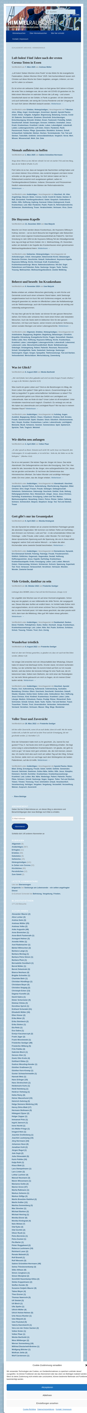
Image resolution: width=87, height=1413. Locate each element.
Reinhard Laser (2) (20, 1251)
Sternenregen (25, 884)
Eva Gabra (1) (18, 1030)
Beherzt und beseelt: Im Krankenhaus (36, 282)
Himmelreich (40, 494)
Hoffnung (26, 202)
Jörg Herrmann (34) (20, 1141)
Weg (47, 707)
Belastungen (64, 257)
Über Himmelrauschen (38, 33)
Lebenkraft (67, 125)
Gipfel (33, 420)
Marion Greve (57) (20, 1187)
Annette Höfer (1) (19, 942)
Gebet (46, 200)
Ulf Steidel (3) (18, 1300)
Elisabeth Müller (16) (21, 1012)
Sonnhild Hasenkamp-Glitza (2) (25, 1279)
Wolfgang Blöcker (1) (21, 1349)
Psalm (44, 205)
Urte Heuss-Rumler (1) (21, 1316)
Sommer (38, 425)
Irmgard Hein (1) (19, 1132)
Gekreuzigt (37, 491)
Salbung (67, 499)
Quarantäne (41, 130)
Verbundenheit (18, 355)
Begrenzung (46, 115)
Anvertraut (45, 112)
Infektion (51, 123)
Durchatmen (28, 117)
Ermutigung (28, 769)
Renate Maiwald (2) (20, 1254)
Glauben (69, 337)
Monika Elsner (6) (19, 1218)
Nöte (44, 628)
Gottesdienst (64, 200)
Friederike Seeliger (50, 586)
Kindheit (33, 697)
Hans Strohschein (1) (21, 1083)
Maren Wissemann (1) (21, 1181)
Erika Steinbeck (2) (20, 1021)
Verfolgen (29, 784)
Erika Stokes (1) (19, 1024)
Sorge (50, 502)
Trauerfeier (16, 704)
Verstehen (24, 707)
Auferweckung (51, 689)
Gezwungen (34, 123)
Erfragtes (16, 850)
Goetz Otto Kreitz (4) (21, 1058)
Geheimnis (16, 491)
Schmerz (59, 130)
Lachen (46, 422)
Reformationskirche (64, 205)
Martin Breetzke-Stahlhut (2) (24, 1199)
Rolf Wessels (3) (19, 1260)
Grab (61, 491)
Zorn (41, 630)
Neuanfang (32, 499)
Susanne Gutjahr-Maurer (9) (24, 1288)
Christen (15, 489)
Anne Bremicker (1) (20, 932)
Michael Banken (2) (20, 1211)
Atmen (20, 115)
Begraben (64, 486)
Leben (47, 125)
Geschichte (32, 259)
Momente (15, 425)
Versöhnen (46, 567)
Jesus (68, 123)
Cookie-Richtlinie (29, 1409)
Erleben (38, 120)
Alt (64, 194)
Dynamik (69, 551)
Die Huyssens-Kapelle (26, 219)
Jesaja (59, 625)
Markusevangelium (19, 499)
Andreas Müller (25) (20, 923)
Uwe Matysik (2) (19, 1319)
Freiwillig (61, 120)
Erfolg (19, 769)
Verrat (65, 136)
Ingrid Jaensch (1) (20, 1123)
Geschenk (47, 491)
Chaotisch (48, 417)
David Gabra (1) (19, 997)
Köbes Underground (55, 202)
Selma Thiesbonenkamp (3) (24, 1267)
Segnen (51, 779)
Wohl (33, 138)
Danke (59, 197)
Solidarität (27, 133)
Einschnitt (47, 117)
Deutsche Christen (19, 259)
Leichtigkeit (67, 422)
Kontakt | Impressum (64, 1409)
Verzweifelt (56, 784)
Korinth (24, 774)
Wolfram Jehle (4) (19, 1352)
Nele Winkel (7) (18, 1224)
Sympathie (40, 353)
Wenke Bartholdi (48, 372)
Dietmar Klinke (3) (20, 1003)
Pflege (32, 130)
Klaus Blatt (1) (18, 1165)
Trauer (36, 207)
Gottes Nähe (42, 771)
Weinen (15, 787)
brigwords (16, 888)
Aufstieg (57, 414)
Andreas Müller (45, 67)
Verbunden (51, 704)
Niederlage (45, 777)
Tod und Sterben (68, 353)
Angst (25, 112)
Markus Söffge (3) (19, 1196)
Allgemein (31, 332)
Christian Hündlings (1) (22, 981)
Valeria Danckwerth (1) (22, 1325)
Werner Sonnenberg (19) (22, 1343)
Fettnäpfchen (30, 625)
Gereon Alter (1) (19, 1055)
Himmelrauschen (18, 33)
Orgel (65, 265)
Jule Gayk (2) (17, 1153)
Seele (33, 350)
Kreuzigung (37, 497)
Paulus (26, 130)
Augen (64, 414)
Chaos (40, 417)
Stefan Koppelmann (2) (22, 1282)
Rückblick (51, 130)
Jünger (49, 494)
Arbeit (14, 115)
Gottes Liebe (17, 340)
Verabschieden (46, 207)
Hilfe (20, 202)
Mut (33, 777)
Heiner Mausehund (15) (22, 1098)
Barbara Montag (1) (20, 954)
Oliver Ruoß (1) (18, 1233)
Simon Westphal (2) (20, 1276)
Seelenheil (41, 350)
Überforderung (53, 486)
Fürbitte (20, 625)
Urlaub (52, 782)
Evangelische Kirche (39, 337)
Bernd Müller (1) (19, 966)
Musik (50, 345)
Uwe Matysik (49, 224)
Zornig (46, 630)
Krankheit (34, 125)
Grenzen (43, 123)
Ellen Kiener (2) (18, 1015)
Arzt (20, 689)
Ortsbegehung (27, 348)
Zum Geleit (16, 874)
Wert (71, 136)
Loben (38, 628)
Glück (47, 420)
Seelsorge (44, 267)
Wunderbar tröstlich (25, 642)
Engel (27, 489)
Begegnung (28, 335)
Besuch (25, 197)
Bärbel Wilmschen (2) (21, 948)
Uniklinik (32, 136)
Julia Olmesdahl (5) (20, 1156)
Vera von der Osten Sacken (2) (25, 1328)
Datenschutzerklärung (45, 1409)
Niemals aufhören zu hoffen (29, 150)
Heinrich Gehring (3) (21, 1101)
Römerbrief (61, 699)
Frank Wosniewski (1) (21, 1040)
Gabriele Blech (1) (20, 1052)
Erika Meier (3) (18, 1018)
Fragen (52, 337)
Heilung (67, 491)
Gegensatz (33, 556)
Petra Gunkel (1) (19, 1239)
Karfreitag (16, 497)
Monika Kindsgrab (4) (21, 1221)
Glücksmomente (66, 420)
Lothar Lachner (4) (20, 1175)
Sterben (43, 133)
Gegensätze (43, 556)
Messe (34, 265)
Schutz (14, 630)
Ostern (47, 128)
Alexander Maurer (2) (21, 914)
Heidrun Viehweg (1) (21, 1092)
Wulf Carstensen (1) (20, 1355)
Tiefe (22, 427)
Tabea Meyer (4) (19, 1291)
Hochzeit (52, 625)
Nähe (38, 777)
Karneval (42, 202)
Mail (29, 205)
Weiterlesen (57, 104)
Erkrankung (25, 337)
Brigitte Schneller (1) (21, 975)
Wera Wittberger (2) (20, 1340)
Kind (27, 697)
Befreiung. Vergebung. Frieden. (47, 894)
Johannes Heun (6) (20, 1144)
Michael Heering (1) (20, 1214)
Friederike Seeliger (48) (22, 1043)
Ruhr (69, 699)
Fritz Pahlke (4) (18, 1049)
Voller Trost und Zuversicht (29, 719)
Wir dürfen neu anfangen (28, 439)
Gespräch (54, 200)
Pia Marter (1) (18, 1242)
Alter (68, 194)
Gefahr (69, 120)
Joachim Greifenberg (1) (22, 1135)
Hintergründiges (41, 110)
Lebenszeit (16, 345)
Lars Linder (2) (18, 1172)
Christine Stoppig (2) (21, 988)
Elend (14, 625)
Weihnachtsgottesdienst (41, 270)
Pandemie (55, 128)
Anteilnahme (17, 335)
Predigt (46, 699)
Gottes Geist (31, 694)
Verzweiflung (67, 784)
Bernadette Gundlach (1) (22, 963)
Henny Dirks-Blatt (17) (21, 1107)
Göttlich (15, 556)
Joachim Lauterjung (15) (22, 1138)
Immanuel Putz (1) (20, 1119)
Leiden (14, 128)
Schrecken (16, 702)
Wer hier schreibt (57, 33)
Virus (64, 207)
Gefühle (56, 769)
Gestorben (59, 691)
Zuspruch (23, 787)
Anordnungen (34, 112)
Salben (60, 499)
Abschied (58, 194)
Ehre (22, 489)
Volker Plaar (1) (18, 1334)
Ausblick (15, 417)
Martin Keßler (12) (20, 1202)
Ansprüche (16, 486)
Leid (54, 562)
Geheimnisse (26, 491)
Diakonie (18, 117)
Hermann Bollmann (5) (22, 1110)
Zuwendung (55, 355)
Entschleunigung (19, 120)
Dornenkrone (59, 551)
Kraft (45, 262)
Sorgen (53, 267)
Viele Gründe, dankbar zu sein (31, 581)
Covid (44, 197)
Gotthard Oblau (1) (20, 1061)
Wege (52, 707)
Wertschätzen (30, 355)
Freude (14, 420)
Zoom (69, 207)
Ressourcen (63, 348)
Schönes (60, 628)
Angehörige (16, 197)
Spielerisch (65, 425)
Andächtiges (32, 194)
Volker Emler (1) (19, 1331)
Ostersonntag (24, 564)
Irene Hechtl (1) (18, 1126)
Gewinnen (32, 771)
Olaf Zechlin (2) (18, 1230)
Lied (25, 205)
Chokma (56, 417)
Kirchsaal (38, 262)
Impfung (34, 202)
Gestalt (52, 556)
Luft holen (39, 128)
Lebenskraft (59, 342)
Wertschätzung (43, 355)
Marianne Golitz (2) (20, 1184)
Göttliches (23, 556)
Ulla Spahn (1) (18, 1306)
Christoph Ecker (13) (21, 991)
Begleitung (46, 335)
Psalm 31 (51, 205)
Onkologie (16, 348)
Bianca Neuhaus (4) (20, 972)
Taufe (59, 267)
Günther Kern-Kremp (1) (22, 1070)
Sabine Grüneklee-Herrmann (50, 155)
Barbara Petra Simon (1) (22, 957)
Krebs (32, 562)
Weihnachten (24, 270)
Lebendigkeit (56, 125)
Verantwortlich (62, 782)
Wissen (15, 138)
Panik (62, 128)
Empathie (15, 337)
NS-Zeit (59, 265)
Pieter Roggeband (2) (21, 1245)
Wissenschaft (24, 138)
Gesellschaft (17, 123)
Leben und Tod (49, 497)
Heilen (45, 625)
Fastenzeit (52, 120)
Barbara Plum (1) (19, 960)
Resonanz (53, 348)
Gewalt (26, 123)
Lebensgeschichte (46, 342)
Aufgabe (27, 115)
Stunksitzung (27, 207)
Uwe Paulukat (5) (19, 1322)
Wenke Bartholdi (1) (20, 1337)
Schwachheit (17, 133)
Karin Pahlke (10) (19, 1159)
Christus (25, 691)
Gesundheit (60, 337)
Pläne (14, 779)
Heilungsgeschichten (20, 494)
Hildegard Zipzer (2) (20, 1113)
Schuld (14, 350)
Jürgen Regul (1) (19, 1150)
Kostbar (26, 422)
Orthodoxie (31, 699)
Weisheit (36, 427)
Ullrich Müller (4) (19, 1309)
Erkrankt (30, 120)
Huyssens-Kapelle (64, 259)
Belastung (56, 115)
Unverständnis (40, 704)
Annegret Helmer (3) (21, 938)
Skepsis (34, 502)
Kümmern (16, 774)
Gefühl (49, 769)
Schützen (69, 628)
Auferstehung (40, 486)
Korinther (32, 774)
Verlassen (25, 567)
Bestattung (16, 691)
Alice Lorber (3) (18, 917)
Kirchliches (17, 868)
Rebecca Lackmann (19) (22, 1248)
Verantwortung (18, 784)
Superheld (70, 564)
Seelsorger (60, 350)
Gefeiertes (31, 254)
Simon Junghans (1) (21, 1273)
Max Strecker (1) (19, 1208)
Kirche (30, 262)
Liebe (24, 345)
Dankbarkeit (59, 622)
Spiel (58, 425)
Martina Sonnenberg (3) (22, 1205)
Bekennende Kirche (50, 257)
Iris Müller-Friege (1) (21, 1129)
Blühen (33, 417)
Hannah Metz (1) (19, 1077)
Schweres (30, 425)
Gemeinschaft (24, 420)
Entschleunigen (58, 117)
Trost (18, 567)
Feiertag (35, 554)
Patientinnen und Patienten (23, 267)
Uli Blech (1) (17, 1303)
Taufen (64, 267)
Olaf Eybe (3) (17, 1227)
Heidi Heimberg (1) (20, 1089)
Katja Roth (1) (18, 1162)
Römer (54, 499)
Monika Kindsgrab (46, 521)
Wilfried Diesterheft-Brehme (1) (25, 1346)
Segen (25, 353)
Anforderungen (18, 257)
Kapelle (37, 559)
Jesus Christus (65, 494)
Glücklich (54, 420)
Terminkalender (53, 133)
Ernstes (68, 417)
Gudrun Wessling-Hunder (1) (24, 1064)
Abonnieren (20, 826)
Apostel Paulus (64, 112)
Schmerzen (16, 207)
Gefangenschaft (59, 489)
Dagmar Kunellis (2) (20, 994)
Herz (25, 340)
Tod (62, 133)
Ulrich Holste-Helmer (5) (22, 1313)
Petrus (47, 499)
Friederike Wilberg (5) (21, 1046)
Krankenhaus (23, 125)
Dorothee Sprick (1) (20, 1006)
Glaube (15, 694)
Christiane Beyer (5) (20, 984)
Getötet (56, 491)
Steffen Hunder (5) (20, 1285)
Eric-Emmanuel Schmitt (21, 554)
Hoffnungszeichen (19, 559)
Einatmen (38, 117)
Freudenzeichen (61, 554)
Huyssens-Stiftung (19, 262)
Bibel (71, 486)
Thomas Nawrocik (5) (21, 1297)
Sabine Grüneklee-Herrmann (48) (26, 1263)
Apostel (53, 112)
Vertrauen (57, 207)
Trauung (15, 270)
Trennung (29, 782)
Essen (44, 120)
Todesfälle (23, 136)
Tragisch (28, 427)
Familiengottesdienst (35, 200)
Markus (60, 497)
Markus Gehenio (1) (20, 1193)
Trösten (29, 630)
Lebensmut (69, 342)
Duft (62, 417)
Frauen (33, 489)
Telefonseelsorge (53, 353)
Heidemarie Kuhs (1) (21, 1086)
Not (48, 628)
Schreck (52, 564)
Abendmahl (58, 484)
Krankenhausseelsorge (21, 265)
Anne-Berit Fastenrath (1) (23, 935)
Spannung (61, 564)
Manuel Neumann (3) (21, 1178)
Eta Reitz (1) (17, 1027)
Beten (32, 197)
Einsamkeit (20, 200)
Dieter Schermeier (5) (21, 1000)
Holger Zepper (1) (19, 1116)
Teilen (57, 779)
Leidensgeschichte (26, 128)
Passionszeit (17, 130)
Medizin (22, 699)
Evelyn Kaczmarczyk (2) (22, 1034)
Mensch (66, 562)
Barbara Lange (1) (20, 951)
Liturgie (15, 699)
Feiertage (43, 554)
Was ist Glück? (21, 367)
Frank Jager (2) (18, 1037)
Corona (64, 115)
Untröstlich (44, 782)
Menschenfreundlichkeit (37, 345)
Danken (66, 197)
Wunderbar (59, 707)
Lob (33, 628)
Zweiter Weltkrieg (59, 270)
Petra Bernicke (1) (20, 1236)
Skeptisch (43, 502)
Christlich (68, 335)
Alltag (19, 112)
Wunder (15, 569)
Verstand (15, 707)
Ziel (37, 138)
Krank (14, 125)
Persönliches (17, 871)
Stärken (36, 133)
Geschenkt (49, 691)
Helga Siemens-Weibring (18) (25, 1104)
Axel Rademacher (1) (21, 945)
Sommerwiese (49, 425)
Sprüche (15, 427)
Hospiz (19, 422)
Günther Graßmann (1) (22, 1067)
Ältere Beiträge (19, 796)
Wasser (41, 707)
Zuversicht (32, 787)
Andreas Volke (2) (19, 926)
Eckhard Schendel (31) (22, 1009)
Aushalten (62, 689)
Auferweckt (39, 689)
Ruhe (37, 267)
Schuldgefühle (24, 350)
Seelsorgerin (17, 353)
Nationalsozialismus (46, 265)
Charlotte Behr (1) (20, 978)
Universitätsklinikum (45, 136)
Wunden (64, 567)
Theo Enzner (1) (19, 1294)
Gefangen (48, 489)
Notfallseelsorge (60, 345)
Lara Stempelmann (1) (21, 1169)
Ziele (42, 138)
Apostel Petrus (28, 486)
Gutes (39, 625)
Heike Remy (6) (18, 1095)
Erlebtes (30, 110)
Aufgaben (36, 115)
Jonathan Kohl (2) (20, 1147)
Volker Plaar (44, 444)
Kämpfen (68, 771)
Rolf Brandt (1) (18, 1257)
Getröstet (23, 771)
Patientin (44, 348)
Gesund (15, 771)
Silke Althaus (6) (19, 1270)
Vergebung (46, 784)
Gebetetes (16, 856)
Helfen (14, 202)
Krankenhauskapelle (20, 562)
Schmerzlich (25, 502)
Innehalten (60, 123)
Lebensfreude (55, 422)
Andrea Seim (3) (19, 920)
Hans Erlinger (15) (20, 1080)
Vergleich (58, 136)
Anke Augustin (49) (20, 929)
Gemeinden (64, 769)
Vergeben (37, 784)
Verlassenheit (35, 567)
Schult (66, 130)
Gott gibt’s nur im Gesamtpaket (32, 516)
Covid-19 (52, 197)
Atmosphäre (36, 257)
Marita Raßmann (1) (20, 1190)
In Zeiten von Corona (21, 865)
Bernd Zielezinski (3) (21, 969)
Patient (37, 348)
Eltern (32, 691)
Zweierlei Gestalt (26, 569)
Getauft (41, 259)
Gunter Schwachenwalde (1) (24, 1073)
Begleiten (37, 335)
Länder (41, 125)
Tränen (14, 782)
